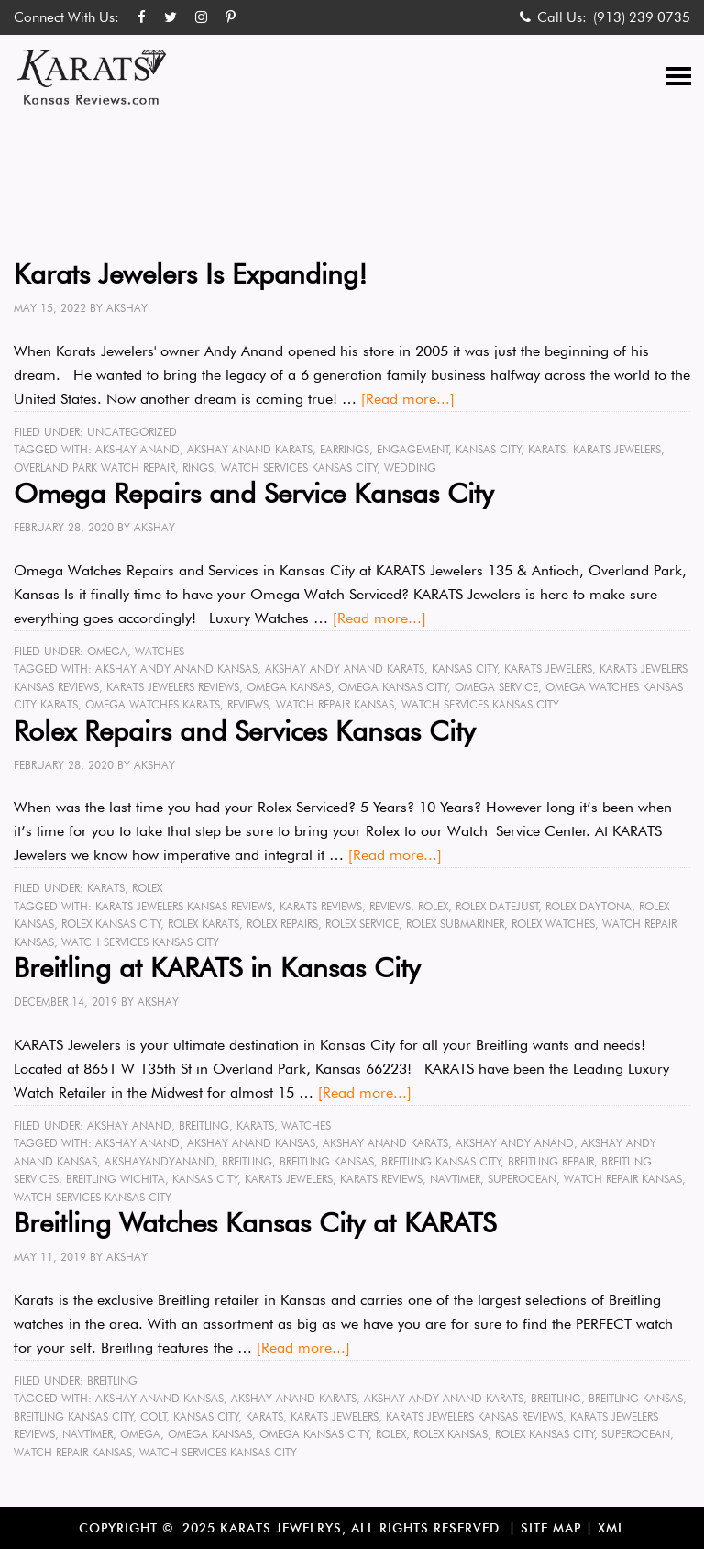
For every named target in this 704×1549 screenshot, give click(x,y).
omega (140, 1434)
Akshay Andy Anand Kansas (176, 668)
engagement (413, 449)
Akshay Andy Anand (515, 1143)
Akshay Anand (137, 449)
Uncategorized (132, 432)
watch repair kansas (335, 704)
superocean (522, 1179)
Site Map (551, 1528)
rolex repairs (282, 924)
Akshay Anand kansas (251, 1143)
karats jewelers (617, 449)
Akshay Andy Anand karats (344, 668)
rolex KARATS (203, 924)
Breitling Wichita (115, 1179)
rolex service (362, 924)
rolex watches (553, 924)
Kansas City (489, 449)
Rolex (147, 888)
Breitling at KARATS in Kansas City (217, 967)
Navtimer (455, 1179)
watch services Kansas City (299, 467)
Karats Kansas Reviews (92, 77)
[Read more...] (408, 398)
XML (611, 1528)
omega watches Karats (152, 704)
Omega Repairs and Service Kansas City (253, 492)
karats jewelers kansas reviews (183, 906)
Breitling (204, 1125)
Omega (107, 651)
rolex (433, 906)
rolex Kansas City (111, 924)
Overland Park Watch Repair (94, 467)
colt (153, 1416)
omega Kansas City (393, 687)
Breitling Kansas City (441, 1161)
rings (198, 467)
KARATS (106, 888)
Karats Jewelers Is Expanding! (191, 273)
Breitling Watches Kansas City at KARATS (255, 1222)
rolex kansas (450, 1434)
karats (547, 449)
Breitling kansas (327, 1161)
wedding (410, 467)
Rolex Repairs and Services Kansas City (244, 730)
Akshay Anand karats (250, 449)
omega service (496, 687)
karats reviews (321, 906)
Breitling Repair (551, 1161)
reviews (248, 704)
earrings (344, 449)
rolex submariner (455, 924)
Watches (159, 651)
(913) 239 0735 (641, 17)
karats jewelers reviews (172, 687)
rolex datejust (497, 906)
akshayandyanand (159, 1161)
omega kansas (289, 687)
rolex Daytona (588, 906)
